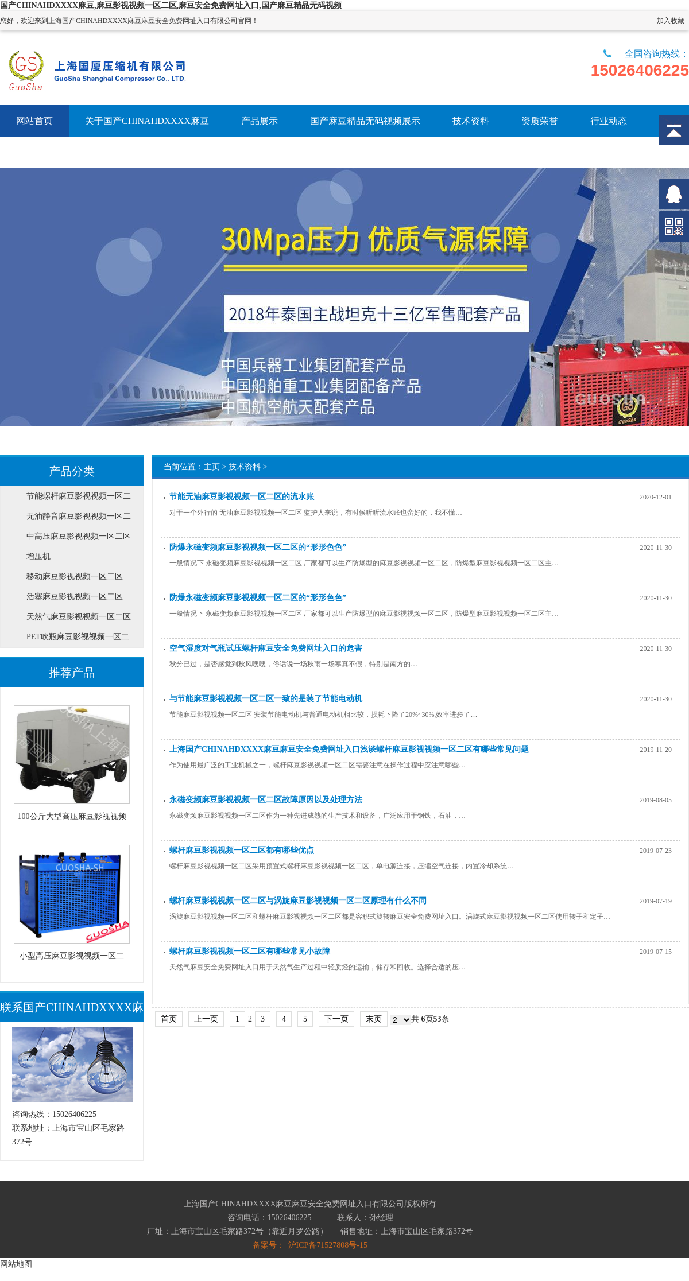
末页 (374, 1019)
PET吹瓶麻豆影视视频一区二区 (77, 639)
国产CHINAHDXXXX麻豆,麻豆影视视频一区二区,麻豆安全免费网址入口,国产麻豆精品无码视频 (171, 5)
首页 (169, 1019)
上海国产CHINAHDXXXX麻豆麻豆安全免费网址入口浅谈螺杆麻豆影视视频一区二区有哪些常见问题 (349, 749)
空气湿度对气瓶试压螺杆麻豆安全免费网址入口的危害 (265, 648)
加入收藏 (670, 21)
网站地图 (16, 1263)
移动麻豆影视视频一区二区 (74, 576)
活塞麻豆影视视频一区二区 (74, 596)
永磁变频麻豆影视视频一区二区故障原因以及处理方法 (265, 799)
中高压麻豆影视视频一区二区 (78, 536)
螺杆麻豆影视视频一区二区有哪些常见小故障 (249, 951)
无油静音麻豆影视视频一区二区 (78, 519)
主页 (212, 467)
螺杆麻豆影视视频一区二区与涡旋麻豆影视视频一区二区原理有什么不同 (298, 900)
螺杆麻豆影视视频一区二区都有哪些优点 (241, 850)
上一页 (206, 1019)
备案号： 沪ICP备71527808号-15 (310, 1245)
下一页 (336, 1019)
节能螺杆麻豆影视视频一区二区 (78, 499)
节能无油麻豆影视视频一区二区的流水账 (241, 496)
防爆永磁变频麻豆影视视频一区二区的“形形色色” (257, 547)
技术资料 (245, 467)
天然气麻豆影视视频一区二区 (78, 616)
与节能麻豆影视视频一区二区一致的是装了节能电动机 (265, 698)
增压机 (38, 556)
